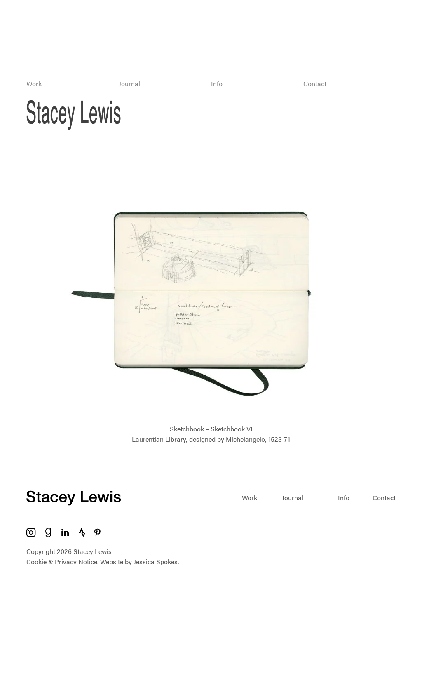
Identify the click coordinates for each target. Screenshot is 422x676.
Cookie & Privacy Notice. (62, 561)
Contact (314, 83)
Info (217, 83)
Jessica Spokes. (156, 561)
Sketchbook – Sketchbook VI (211, 428)
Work (34, 83)
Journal (129, 83)
